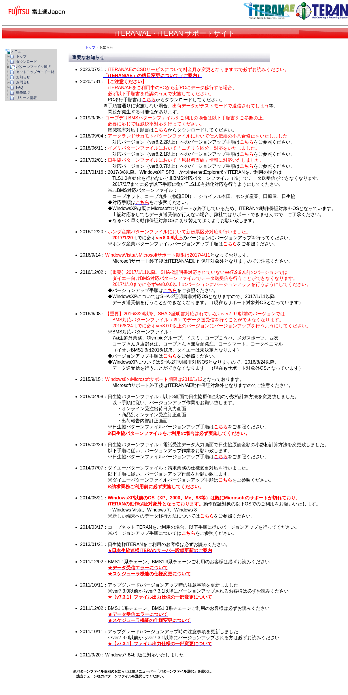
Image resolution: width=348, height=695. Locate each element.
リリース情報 (26, 98)
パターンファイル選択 (33, 67)
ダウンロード (26, 62)
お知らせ (23, 77)
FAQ (19, 87)
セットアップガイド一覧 (35, 72)
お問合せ (23, 82)
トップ (90, 47)
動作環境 (23, 93)
